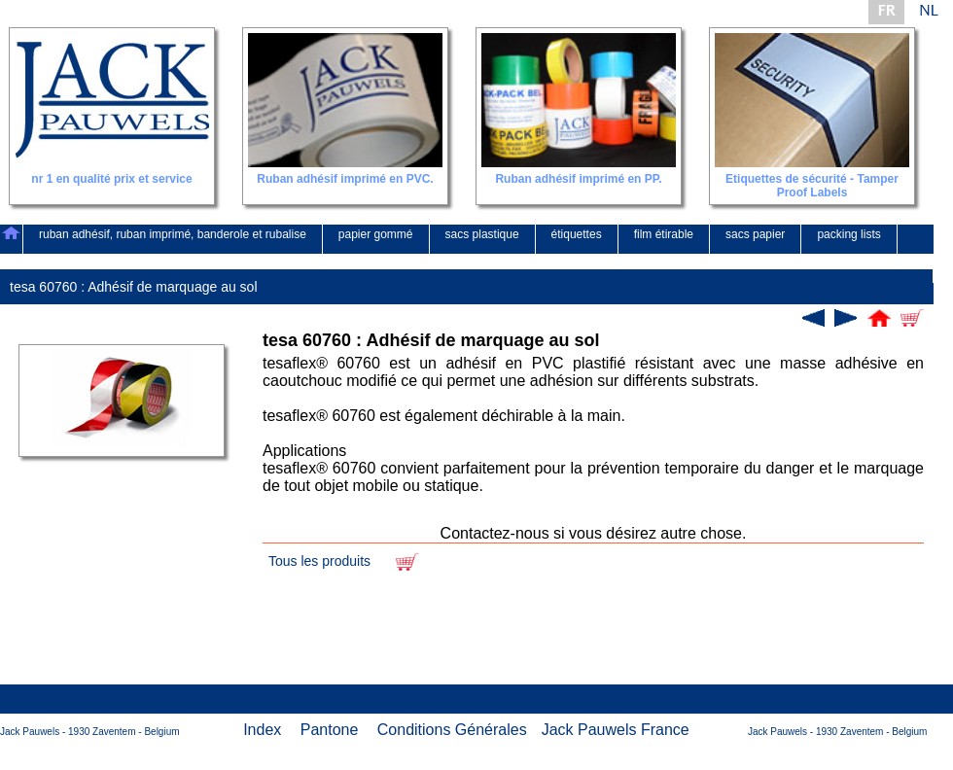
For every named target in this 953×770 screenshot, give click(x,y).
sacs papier (755, 234)
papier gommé (375, 234)
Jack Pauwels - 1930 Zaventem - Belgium (90, 731)
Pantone (329, 729)
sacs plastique (482, 234)
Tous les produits (319, 561)
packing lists (848, 234)
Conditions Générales (452, 729)
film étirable (663, 234)
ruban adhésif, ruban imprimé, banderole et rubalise (172, 234)
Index (262, 729)
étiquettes (576, 234)
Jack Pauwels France (615, 729)
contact (898, 263)
